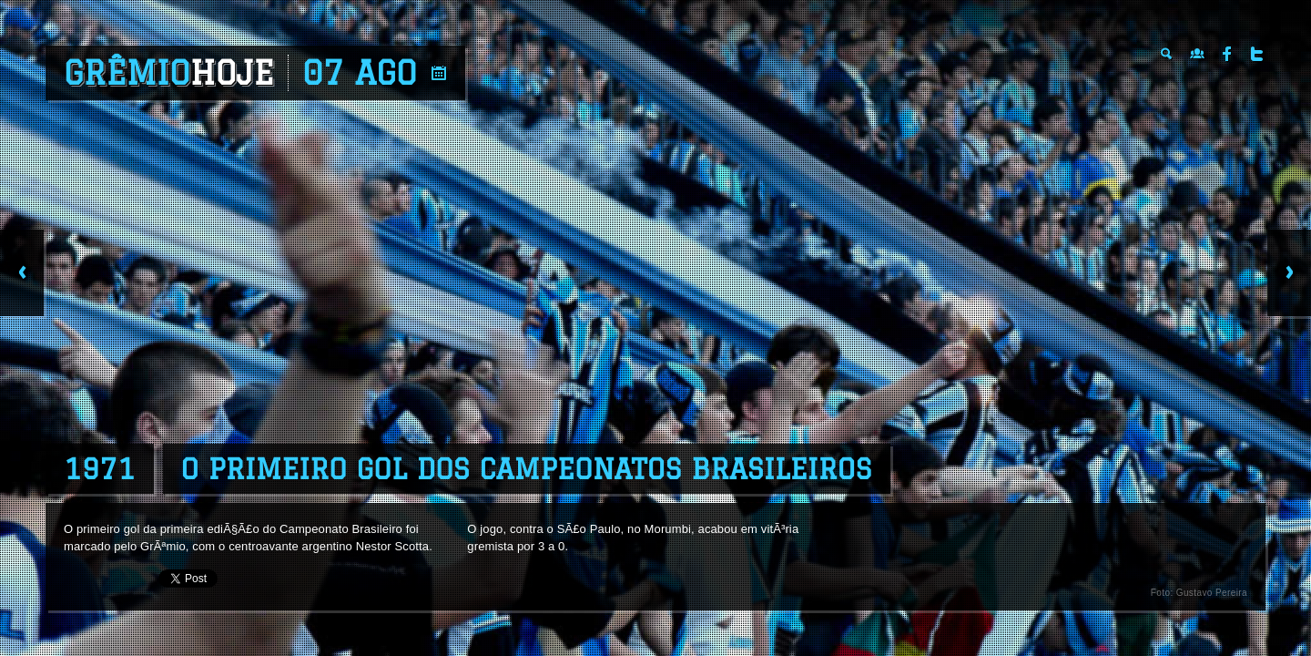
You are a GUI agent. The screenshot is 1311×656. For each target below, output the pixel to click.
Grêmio (169, 73)
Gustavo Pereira (1211, 593)
